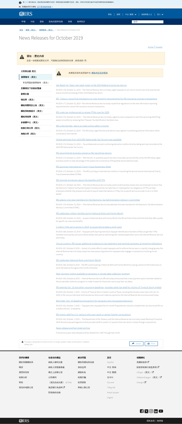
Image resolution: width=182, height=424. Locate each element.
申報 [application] (23, 21)
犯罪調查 (82, 382)
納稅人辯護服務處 (56, 367)
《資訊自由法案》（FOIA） (60, 382)
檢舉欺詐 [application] (81, 21)
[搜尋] (147, 21)
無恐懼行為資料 (56, 387)
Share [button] (138, 343)
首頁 (21, 30)
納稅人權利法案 (55, 362)
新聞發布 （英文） (46, 30)
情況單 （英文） (28, 99)
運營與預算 (24, 372)
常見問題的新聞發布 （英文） (36, 82)
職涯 (21, 367)
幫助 (110, 14)
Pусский (110, 382)
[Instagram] (151, 411)
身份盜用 (82, 367)
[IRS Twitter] (146, 412)
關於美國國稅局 (26, 362)
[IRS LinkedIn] (156, 412)
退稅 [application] (42, 21)
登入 (160, 14)
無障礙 (160, 421)
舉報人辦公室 (84, 387)
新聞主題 (25, 94)
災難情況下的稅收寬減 (31, 88)
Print (153, 343)
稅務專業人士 (146, 14)
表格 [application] (70, 21)
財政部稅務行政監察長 (148, 367)
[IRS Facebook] (142, 411)
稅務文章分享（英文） (31, 128)
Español (159, 47)
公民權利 (52, 377)
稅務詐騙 (82, 377)
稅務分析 (23, 377)
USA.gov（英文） (145, 372)
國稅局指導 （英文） (30, 116)
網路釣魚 (82, 372)
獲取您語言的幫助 (100, 73)
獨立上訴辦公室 (55, 372)
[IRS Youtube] (161, 411)
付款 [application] (33, 21)
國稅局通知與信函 (86, 362)
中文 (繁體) (130, 14)
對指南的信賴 (54, 392)
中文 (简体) (112, 367)
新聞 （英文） (31, 30)
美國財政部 (143, 362)
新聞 (118, 14)
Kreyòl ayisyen (113, 392)
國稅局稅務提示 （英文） (32, 111)
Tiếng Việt (111, 387)
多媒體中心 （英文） (30, 122)
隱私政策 (151, 421)
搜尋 (161, 21)
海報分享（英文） (29, 133)
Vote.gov (141, 382)
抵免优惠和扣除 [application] (56, 21)
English (151, 47)
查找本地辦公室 (26, 387)
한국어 (110, 377)
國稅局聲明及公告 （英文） (33, 105)
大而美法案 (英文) (28, 71)
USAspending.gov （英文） (149, 377)
